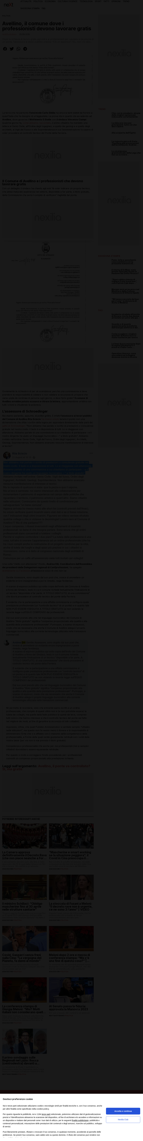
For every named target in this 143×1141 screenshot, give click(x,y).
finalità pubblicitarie (80, 1120)
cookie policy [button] (42, 1109)
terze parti (46, 1114)
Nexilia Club (123, 1119)
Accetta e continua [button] (123, 1111)
